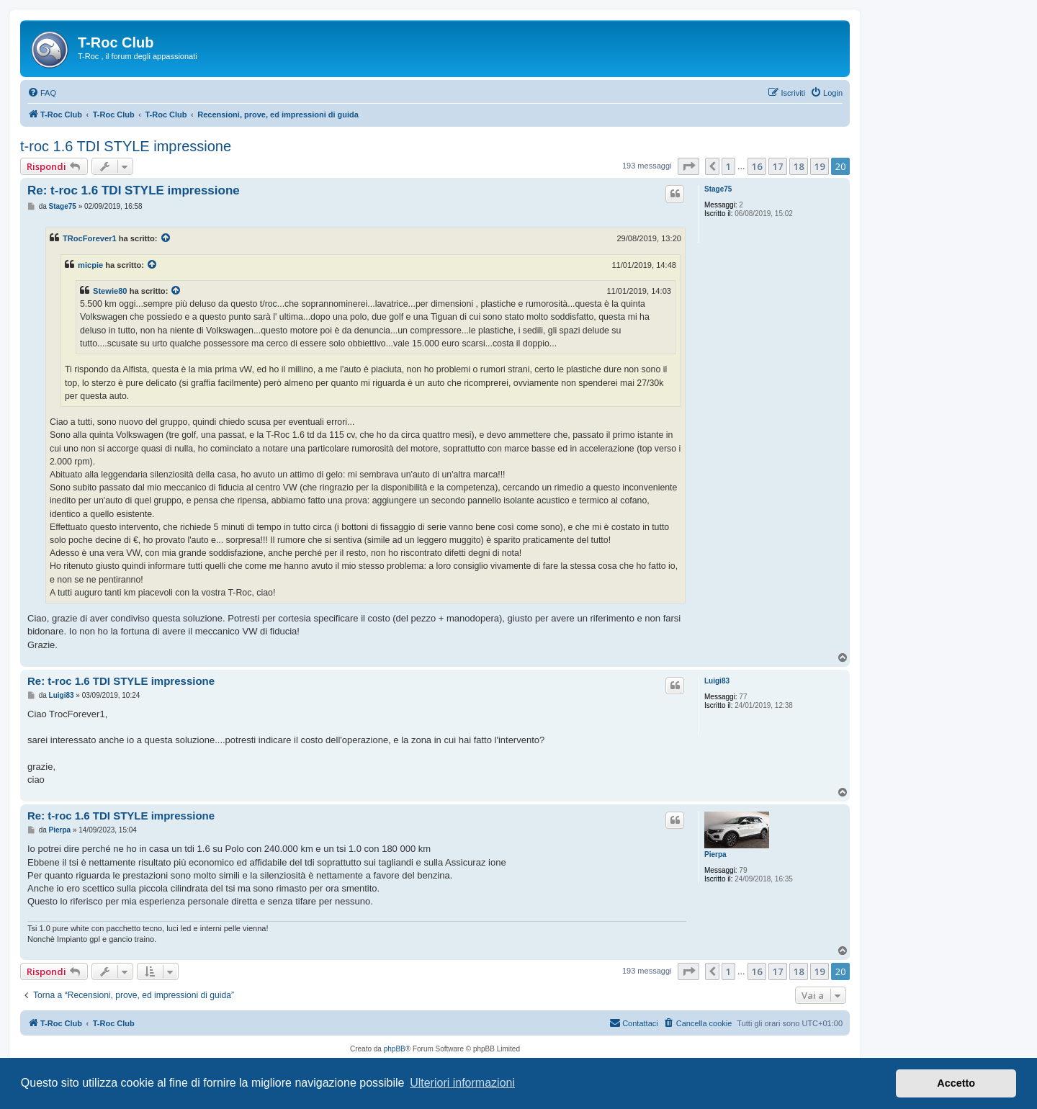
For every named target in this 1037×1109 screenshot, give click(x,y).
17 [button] (778, 166)
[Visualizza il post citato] (166, 238)
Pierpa (715, 854)
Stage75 (718, 189)
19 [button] (819, 166)
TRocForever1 (90, 238)
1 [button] (728, 166)
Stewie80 (110, 291)
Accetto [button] (956, 1083)
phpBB (394, 1049)
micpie (90, 265)
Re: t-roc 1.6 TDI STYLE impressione (133, 190)
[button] (688, 166)
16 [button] (757, 166)
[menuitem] (41, 93)
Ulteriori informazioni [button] (462, 1083)
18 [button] (799, 166)
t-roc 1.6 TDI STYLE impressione (125, 146)
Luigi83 (717, 681)
